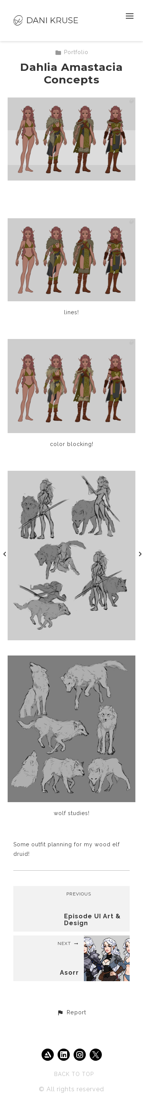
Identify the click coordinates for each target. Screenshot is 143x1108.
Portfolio (71, 52)
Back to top (74, 1074)
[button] (71, 1012)
